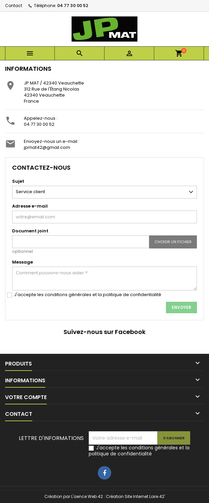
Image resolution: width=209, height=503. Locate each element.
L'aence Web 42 (87, 496)
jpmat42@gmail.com (47, 147)
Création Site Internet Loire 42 (135, 496)
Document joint (30, 231)
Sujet (18, 181)
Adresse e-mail (30, 206)
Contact (13, 5)
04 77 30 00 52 (72, 5)
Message (22, 262)
